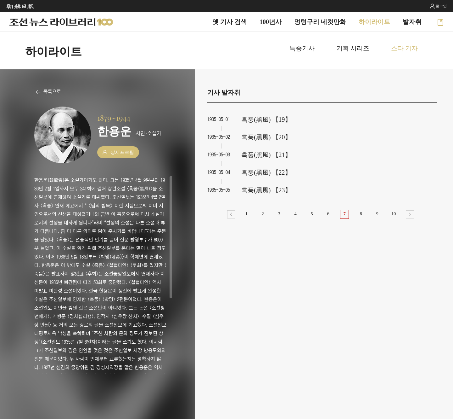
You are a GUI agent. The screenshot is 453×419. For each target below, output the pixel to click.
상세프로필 (122, 152)
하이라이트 (374, 21)
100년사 (271, 21)
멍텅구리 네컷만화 (320, 21)
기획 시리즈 (352, 48)
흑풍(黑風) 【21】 (266, 154)
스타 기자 (404, 48)
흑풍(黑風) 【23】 (266, 190)
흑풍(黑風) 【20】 (266, 137)
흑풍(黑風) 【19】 (266, 119)
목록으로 (52, 91)
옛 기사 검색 (229, 21)
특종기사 (302, 48)
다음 (409, 214)
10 (393, 214)
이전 (231, 214)
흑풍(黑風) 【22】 (266, 172)
